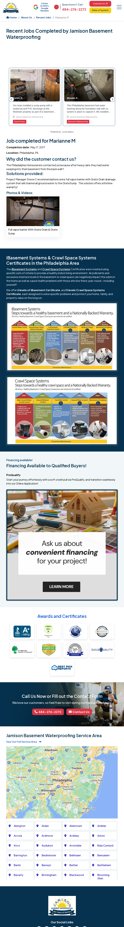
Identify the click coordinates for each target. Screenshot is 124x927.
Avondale (75, 845)
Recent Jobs (43, 17)
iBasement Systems (24, 269)
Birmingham (49, 875)
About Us (26, 17)
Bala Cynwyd (105, 845)
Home (11, 17)
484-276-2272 (74, 9)
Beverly (18, 875)
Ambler (101, 825)
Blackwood (76, 875)
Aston (101, 835)
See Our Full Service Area (23, 741)
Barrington (20, 855)
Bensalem (103, 855)
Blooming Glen (103, 876)
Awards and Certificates (62, 616)
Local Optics (67, 132)
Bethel (73, 865)
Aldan (45, 825)
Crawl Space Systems (56, 269)
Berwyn (46, 865)
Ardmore (47, 835)
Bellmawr (75, 855)
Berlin (17, 865)
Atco (17, 845)
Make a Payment (100, 10)
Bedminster (49, 855)
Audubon (47, 845)
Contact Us (100, 3)
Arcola (18, 835)
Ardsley (74, 835)
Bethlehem (104, 865)
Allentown (75, 825)
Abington (19, 825)
